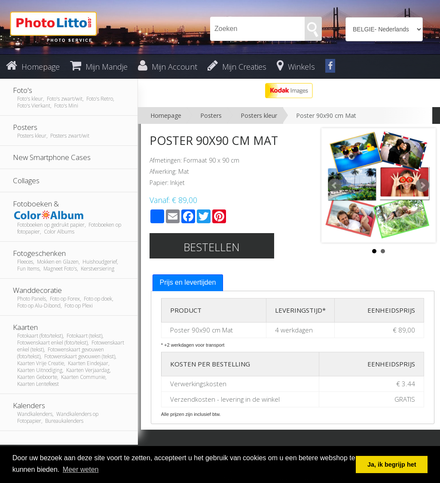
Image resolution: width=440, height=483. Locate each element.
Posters (211, 115)
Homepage (165, 115)
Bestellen (211, 247)
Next (422, 185)
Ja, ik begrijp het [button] (391, 464)
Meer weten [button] (81, 469)
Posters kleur (259, 115)
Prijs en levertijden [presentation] (188, 282)
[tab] (188, 282)
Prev (335, 185)
